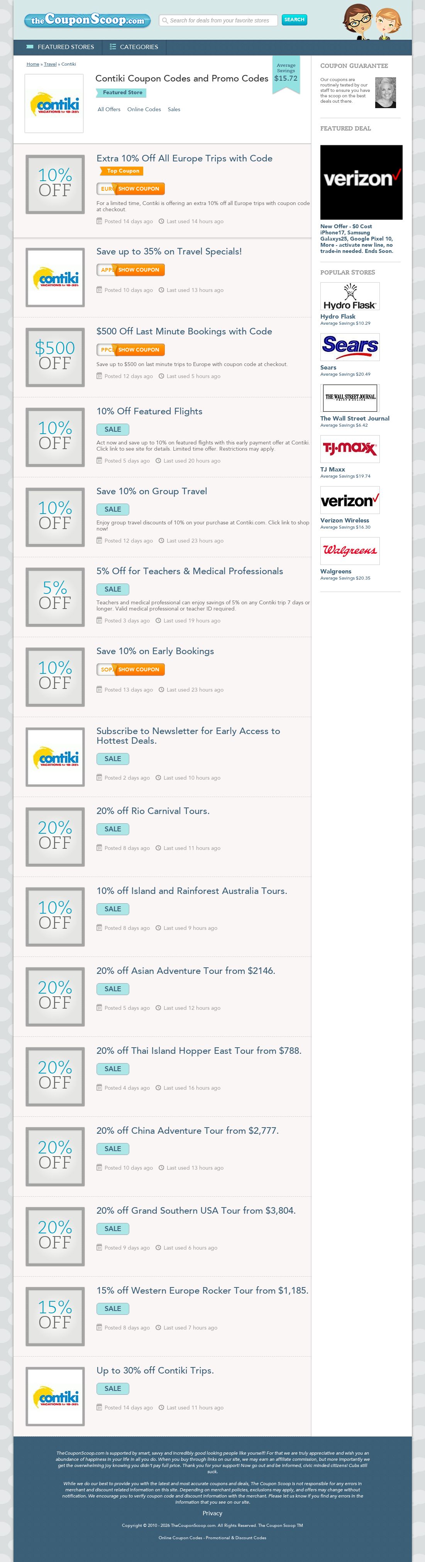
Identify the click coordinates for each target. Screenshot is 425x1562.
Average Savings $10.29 (350, 317)
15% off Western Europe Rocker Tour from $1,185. (203, 1291)
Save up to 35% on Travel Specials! (171, 252)
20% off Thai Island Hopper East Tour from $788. (199, 1051)
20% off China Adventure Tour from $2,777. (188, 1131)
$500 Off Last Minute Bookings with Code (184, 332)
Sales (174, 109)
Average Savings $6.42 (354, 419)
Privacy (212, 1514)
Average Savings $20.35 (350, 572)
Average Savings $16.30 (350, 521)
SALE (113, 429)
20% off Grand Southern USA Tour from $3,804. (196, 1211)
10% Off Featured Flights (150, 412)
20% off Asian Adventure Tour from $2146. (186, 971)
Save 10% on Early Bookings (155, 651)
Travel (50, 64)
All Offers (109, 109)
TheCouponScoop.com (193, 1526)
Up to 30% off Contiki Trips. (155, 1371)
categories (134, 47)
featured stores (60, 47)
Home (33, 64)
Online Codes (144, 109)
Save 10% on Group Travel (152, 492)
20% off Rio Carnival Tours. (153, 811)
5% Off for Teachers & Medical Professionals (190, 572)
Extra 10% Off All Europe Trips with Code (185, 159)
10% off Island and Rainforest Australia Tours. (192, 891)
